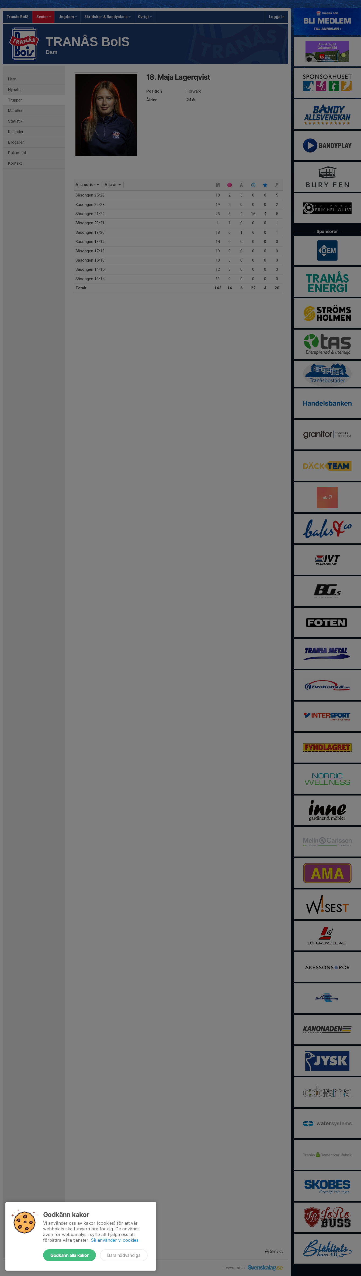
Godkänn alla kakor (69, 1255)
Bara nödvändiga (123, 1255)
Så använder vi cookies (114, 1240)
